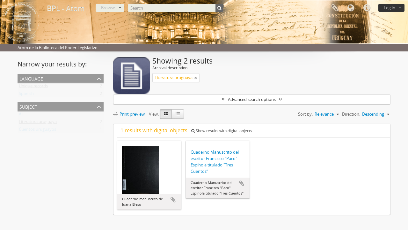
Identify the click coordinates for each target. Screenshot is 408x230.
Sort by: (305, 114)
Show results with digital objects (221, 131)
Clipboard (335, 8)
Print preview (129, 114)
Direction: (351, 114)
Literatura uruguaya (38, 123)
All (21, 115)
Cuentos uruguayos (37, 131)
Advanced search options (252, 99)
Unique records (33, 87)
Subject (28, 106)
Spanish (26, 95)
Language (351, 8)
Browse (108, 8)
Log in (389, 8)
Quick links (367, 8)
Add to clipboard (173, 199)
